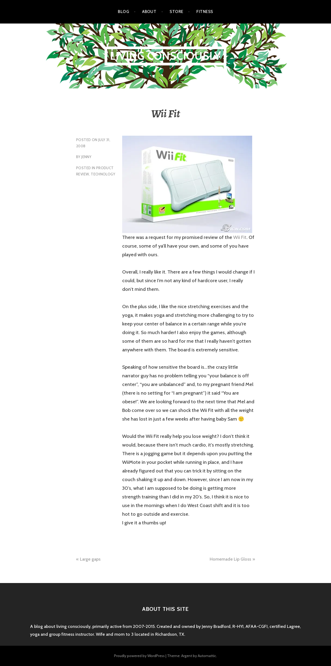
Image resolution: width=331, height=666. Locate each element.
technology (103, 174)
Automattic (207, 655)
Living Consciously (165, 55)
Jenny (86, 157)
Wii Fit (239, 237)
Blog (123, 11)
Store (176, 11)
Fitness (204, 11)
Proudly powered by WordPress (139, 655)
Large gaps (90, 559)
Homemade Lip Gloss (230, 559)
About (149, 11)
